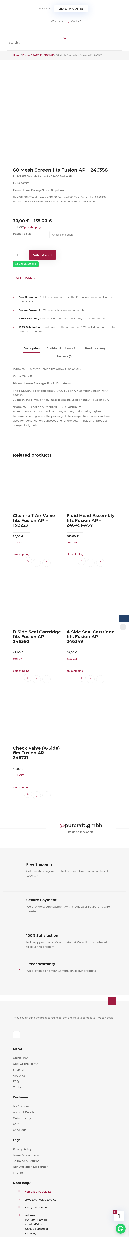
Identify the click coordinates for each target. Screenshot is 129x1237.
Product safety (95, 348)
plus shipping (32, 227)
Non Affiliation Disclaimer (30, 1166)
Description (31, 348)
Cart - (76, 21)
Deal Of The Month (25, 1063)
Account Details (23, 1112)
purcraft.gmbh (83, 825)
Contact (18, 1087)
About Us (19, 1075)
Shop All (18, 1069)
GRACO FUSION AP (42, 55)
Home (16, 55)
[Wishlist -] (56, 21)
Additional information (62, 348)
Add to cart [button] (37, 563)
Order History (22, 1118)
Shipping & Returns (26, 1161)
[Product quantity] (19, 255)
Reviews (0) (64, 356)
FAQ (16, 1081)
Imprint (18, 1172)
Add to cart (42, 254)
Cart (16, 1124)
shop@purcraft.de (71, 8)
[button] (24, 278)
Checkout (19, 1130)
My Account (21, 1106)
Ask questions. (25, 263)
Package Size (22, 233)
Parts (25, 55)
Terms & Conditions (26, 1155)
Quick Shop (21, 1058)
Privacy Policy (22, 1149)
